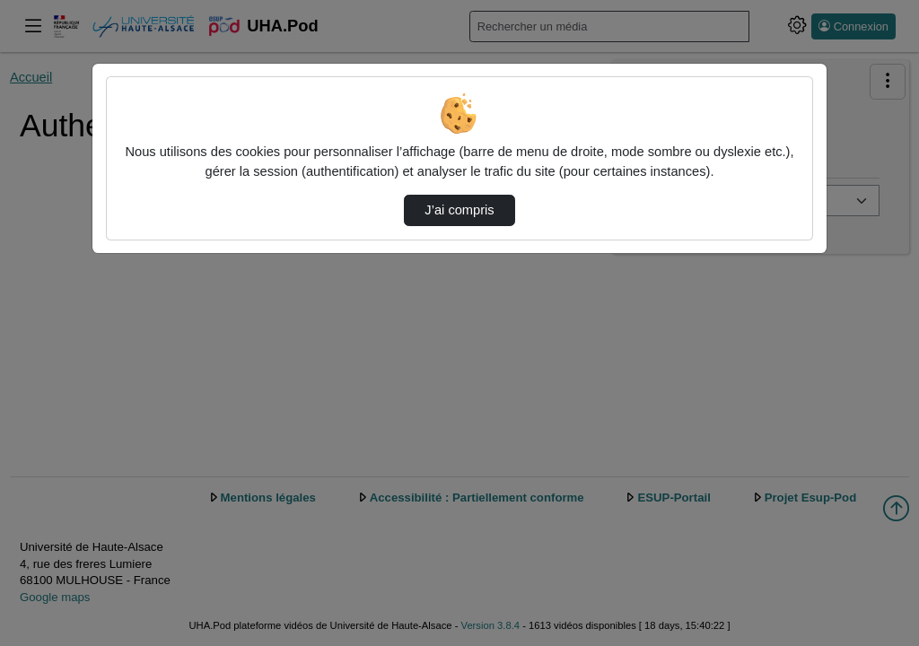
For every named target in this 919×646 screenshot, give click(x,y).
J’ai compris (459, 210)
